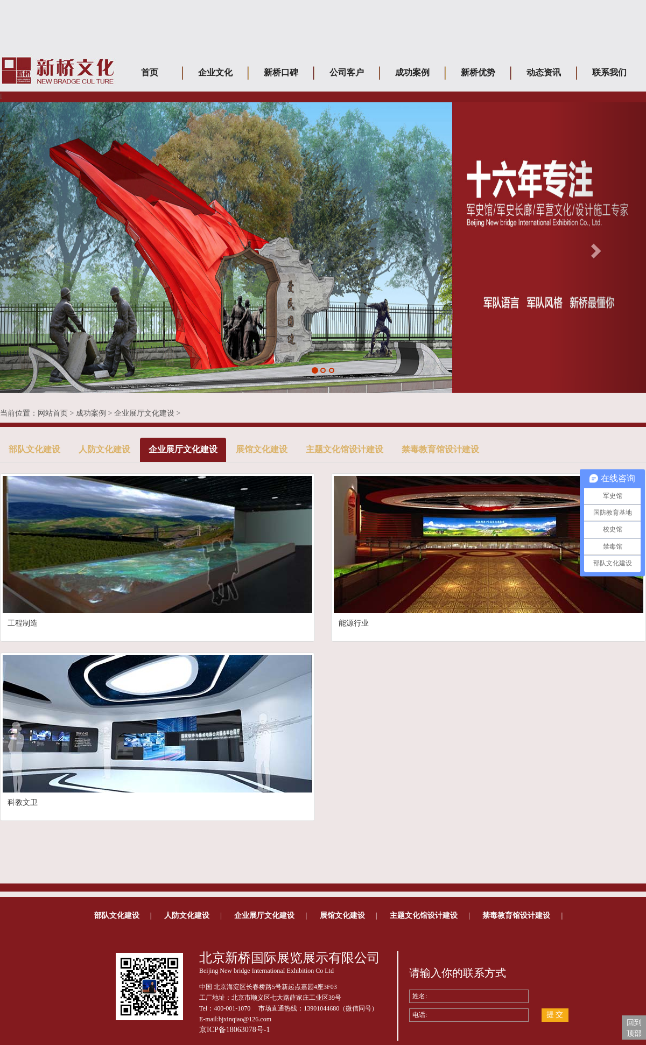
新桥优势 (478, 72)
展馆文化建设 (261, 449)
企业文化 (215, 72)
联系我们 (609, 72)
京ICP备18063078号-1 (234, 1030)
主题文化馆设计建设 (344, 449)
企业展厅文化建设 (144, 413)
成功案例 (412, 72)
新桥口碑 (281, 72)
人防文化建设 (104, 449)
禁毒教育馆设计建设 (440, 449)
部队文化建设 (34, 449)
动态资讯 (543, 72)
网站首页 (53, 413)
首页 (149, 72)
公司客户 (346, 72)
